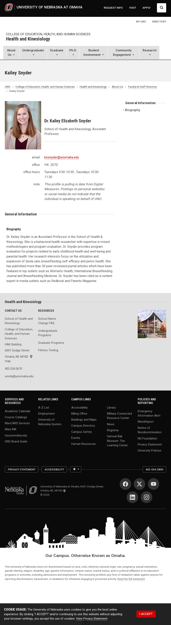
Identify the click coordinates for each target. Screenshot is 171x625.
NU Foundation (147, 438)
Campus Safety (81, 431)
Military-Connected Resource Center (119, 416)
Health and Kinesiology (28, 39)
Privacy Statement (150, 444)
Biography (132, 110)
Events (75, 437)
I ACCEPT (146, 614)
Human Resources (83, 444)
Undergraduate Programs (47, 333)
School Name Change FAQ (47, 321)
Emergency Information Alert (149, 413)
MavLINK (10, 429)
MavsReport (146, 421)
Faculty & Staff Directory (142, 86)
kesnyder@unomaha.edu (61, 157)
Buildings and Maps (84, 419)
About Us (117, 86)
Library (111, 407)
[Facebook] (125, 484)
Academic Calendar (18, 411)
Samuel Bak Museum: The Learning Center (117, 440)
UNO (7, 86)
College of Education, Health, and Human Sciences (48, 34)
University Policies (149, 450)
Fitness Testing (48, 350)
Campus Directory (83, 425)
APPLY (146, 7)
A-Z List (43, 407)
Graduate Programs (51, 343)
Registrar (113, 430)
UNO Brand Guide (16, 441)
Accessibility (79, 407)
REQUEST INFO (113, 7)
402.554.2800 (154, 469)
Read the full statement (131, 578)
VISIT (132, 7)
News (110, 424)
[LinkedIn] (132, 497)
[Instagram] (146, 497)
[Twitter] (139, 484)
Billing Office (79, 413)
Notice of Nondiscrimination (150, 430)
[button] (11, 53)
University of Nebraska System (49, 422)
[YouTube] (153, 484)
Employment (46, 413)
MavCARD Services (17, 423)
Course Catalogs (16, 417)
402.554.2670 (13, 368)
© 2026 (45, 494)
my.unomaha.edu (16, 435)
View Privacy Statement (91, 618)
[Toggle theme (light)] (75, 469)
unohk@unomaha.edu (19, 376)
